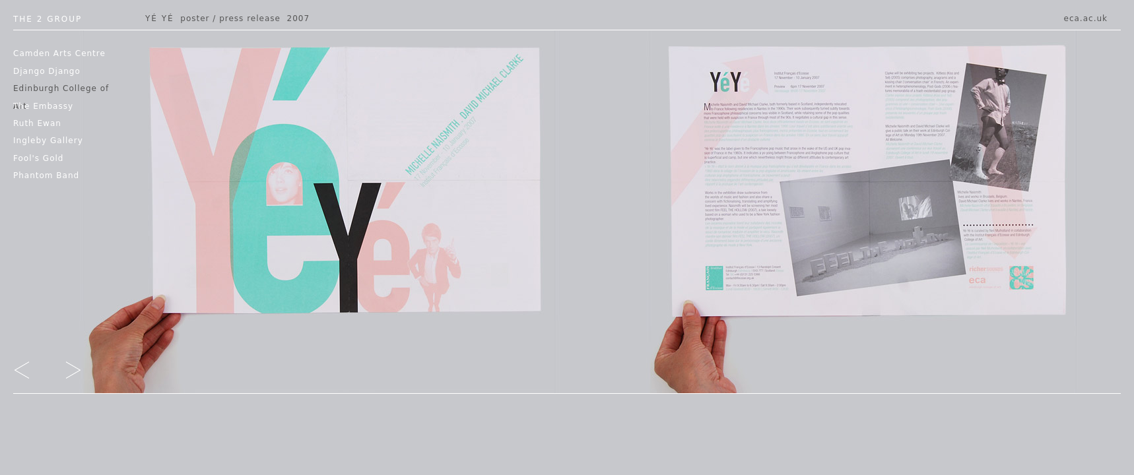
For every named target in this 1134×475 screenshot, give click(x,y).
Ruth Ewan (37, 123)
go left (31, 372)
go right (64, 372)
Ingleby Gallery (48, 140)
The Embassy (43, 106)
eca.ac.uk (1086, 18)
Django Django (47, 71)
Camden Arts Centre (59, 53)
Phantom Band (46, 175)
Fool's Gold (38, 158)
